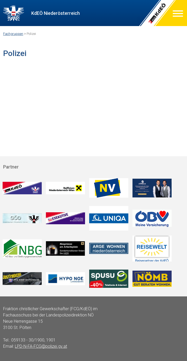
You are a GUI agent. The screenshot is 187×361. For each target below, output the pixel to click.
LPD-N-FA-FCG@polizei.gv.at (41, 346)
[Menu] (178, 14)
